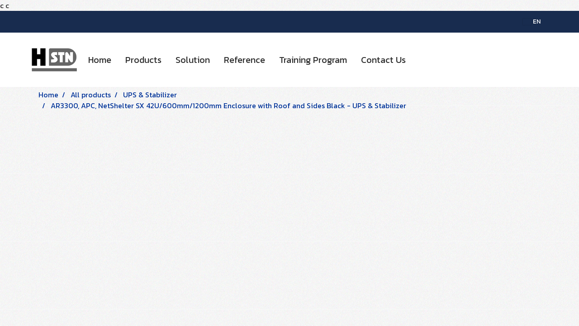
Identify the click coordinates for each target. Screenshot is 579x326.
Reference (244, 60)
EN (532, 21)
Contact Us (383, 60)
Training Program (313, 60)
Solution (193, 60)
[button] (420, 59)
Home (99, 60)
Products (143, 60)
